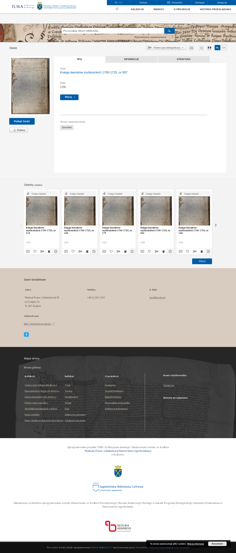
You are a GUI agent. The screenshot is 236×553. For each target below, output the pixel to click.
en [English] (120, 2)
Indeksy (159, 9)
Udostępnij (199, 2)
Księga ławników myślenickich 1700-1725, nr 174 (41, 230)
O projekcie (182, 9)
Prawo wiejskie (32, 414)
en (223, 48)
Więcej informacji (195, 544)
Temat (68, 402)
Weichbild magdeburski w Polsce (41, 408)
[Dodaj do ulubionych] (201, 47)
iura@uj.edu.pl (157, 297)
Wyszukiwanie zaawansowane (150, 37)
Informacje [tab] (131, 59)
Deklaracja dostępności (116, 408)
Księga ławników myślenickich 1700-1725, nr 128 (79, 230)
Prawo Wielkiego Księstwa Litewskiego (44, 420)
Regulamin (110, 385)
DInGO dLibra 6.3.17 (101, 547)
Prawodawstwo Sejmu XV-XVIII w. (42, 391)
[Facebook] (26, 334)
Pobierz (18, 130)
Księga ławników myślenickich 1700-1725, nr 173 (117, 230)
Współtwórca (71, 396)
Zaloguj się (168, 385)
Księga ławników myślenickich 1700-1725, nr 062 (155, 230)
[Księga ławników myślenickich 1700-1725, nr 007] (30, 86)
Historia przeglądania (215, 9)
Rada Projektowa (113, 396)
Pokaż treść (22, 121)
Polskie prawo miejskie (36, 402)
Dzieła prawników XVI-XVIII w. (40, 396)
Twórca (68, 391)
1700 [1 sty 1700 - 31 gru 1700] (63, 86)
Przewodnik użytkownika (117, 402)
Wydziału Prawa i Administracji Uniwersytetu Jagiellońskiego (118, 450)
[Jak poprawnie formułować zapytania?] (172, 37)
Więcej (202, 261)
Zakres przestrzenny (75, 414)
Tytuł (67, 385)
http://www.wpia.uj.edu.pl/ (39, 323)
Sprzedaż (67, 127)
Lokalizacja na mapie (75, 420)
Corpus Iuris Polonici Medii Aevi (41, 385)
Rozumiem (217, 544)
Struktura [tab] (184, 59)
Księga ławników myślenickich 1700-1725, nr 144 (193, 230)
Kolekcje (137, 9)
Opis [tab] (79, 59)
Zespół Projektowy (114, 391)
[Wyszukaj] (169, 31)
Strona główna (32, 367)
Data (67, 408)
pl (217, 48)
